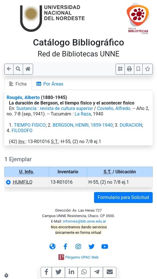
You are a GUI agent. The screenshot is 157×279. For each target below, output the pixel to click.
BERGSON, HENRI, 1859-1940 (82, 125)
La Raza (82, 114)
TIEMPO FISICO (30, 125)
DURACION (131, 125)
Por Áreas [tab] (50, 84)
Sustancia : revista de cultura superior (54, 108)
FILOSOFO (22, 130)
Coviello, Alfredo (113, 108)
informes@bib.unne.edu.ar (84, 221)
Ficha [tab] (18, 84)
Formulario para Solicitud (123, 197)
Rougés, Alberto (23, 97)
